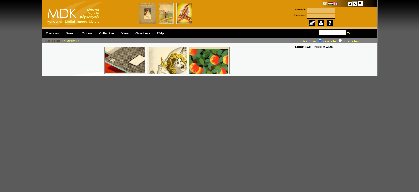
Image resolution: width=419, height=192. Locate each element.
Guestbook (142, 33)
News (125, 33)
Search (70, 33)
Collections (106, 33)
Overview (52, 33)
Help (160, 33)
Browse (87, 33)
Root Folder (52, 40)
